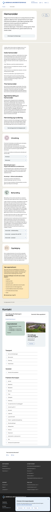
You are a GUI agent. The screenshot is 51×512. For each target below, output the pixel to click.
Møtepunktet (11, 427)
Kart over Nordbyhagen (13, 354)
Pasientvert (10, 433)
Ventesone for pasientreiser (14, 443)
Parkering (10, 361)
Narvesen (10, 411)
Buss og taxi (10, 358)
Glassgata (10, 398)
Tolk (9, 440)
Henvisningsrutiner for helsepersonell (16, 128)
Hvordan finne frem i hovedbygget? (15, 404)
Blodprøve (10, 388)
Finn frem (31, 344)
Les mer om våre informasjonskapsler (24, 504)
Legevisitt (10, 414)
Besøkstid (10, 385)
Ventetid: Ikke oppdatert (13, 373)
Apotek (9, 382)
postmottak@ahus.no (6, 508)
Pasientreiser (10, 364)
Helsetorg (10, 401)
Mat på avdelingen (12, 424)
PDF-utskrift (46, 12)
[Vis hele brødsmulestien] (7, 6)
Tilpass (35, 508)
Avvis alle (28, 508)
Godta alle (20, 508)
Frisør (9, 395)
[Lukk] (48, 499)
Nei (13, 456)
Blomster (10, 391)
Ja (8, 456)
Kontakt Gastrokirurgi (10, 320)
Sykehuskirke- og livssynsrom (14, 437)
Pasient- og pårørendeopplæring (15, 420)
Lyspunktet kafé (11, 417)
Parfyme (10, 430)
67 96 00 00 (4, 504)
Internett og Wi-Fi (11, 408)
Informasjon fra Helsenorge (14, 36)
